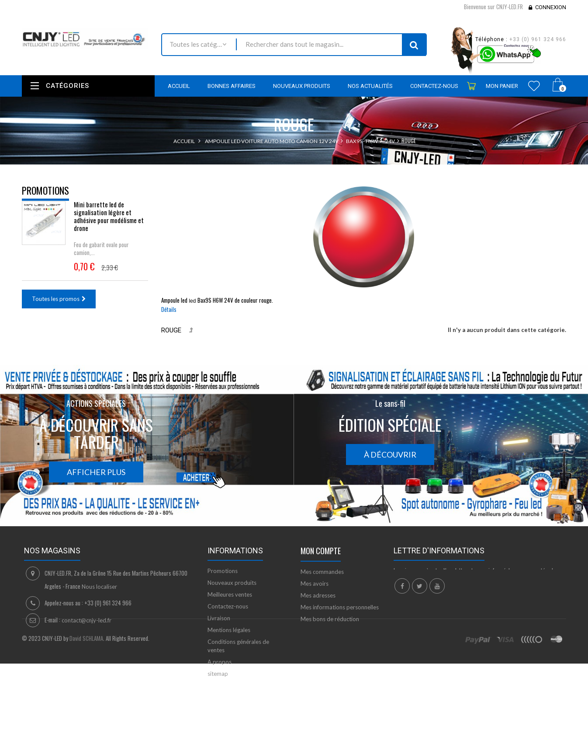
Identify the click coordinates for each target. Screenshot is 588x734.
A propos (220, 661)
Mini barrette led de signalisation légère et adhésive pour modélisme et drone (109, 222)
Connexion (550, 7)
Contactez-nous (228, 606)
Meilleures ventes (230, 594)
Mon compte (321, 550)
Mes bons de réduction (330, 618)
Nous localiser (99, 586)
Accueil (184, 141)
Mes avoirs (315, 583)
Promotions (45, 190)
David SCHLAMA (86, 722)
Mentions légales (229, 629)
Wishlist (534, 85)
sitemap (218, 673)
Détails (168, 309)
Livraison (219, 618)
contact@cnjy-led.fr (86, 620)
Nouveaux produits (232, 582)
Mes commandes (322, 571)
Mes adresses (318, 595)
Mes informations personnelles (340, 607)
